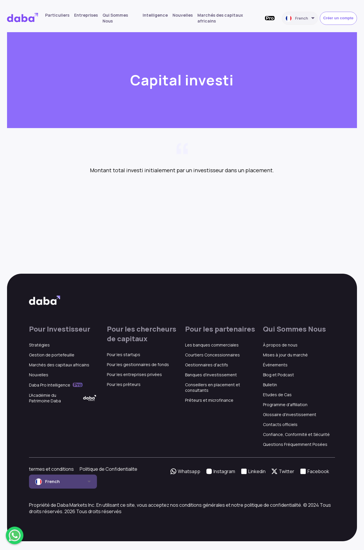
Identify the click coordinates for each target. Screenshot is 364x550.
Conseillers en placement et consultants (212, 387)
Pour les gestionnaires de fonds (138, 364)
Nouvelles (182, 15)
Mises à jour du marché (285, 355)
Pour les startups (123, 354)
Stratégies (39, 345)
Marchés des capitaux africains (59, 365)
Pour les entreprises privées (134, 374)
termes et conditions (51, 469)
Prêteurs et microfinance (209, 400)
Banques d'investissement (211, 374)
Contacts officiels (280, 424)
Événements (275, 365)
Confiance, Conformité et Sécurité (296, 434)
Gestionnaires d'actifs (206, 365)
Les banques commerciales (212, 345)
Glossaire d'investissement (289, 414)
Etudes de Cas (277, 394)
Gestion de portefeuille (51, 355)
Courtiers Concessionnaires (212, 355)
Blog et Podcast (278, 374)
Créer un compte (338, 18)
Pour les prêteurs (124, 384)
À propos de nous (280, 345)
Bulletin (270, 384)
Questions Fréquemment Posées (295, 444)
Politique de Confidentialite (108, 469)
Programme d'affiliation (285, 404)
